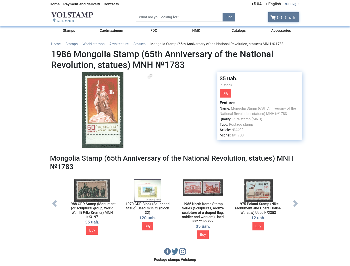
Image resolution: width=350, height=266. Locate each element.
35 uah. (229, 78)
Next (295, 207)
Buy (225, 93)
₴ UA (258, 4)
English (274, 4)
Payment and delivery (81, 4)
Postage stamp (241, 124)
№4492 (237, 130)
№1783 (238, 135)
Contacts (111, 4)
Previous (54, 207)
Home (55, 4)
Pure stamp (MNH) (247, 119)
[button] (150, 76)
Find (228, 17)
